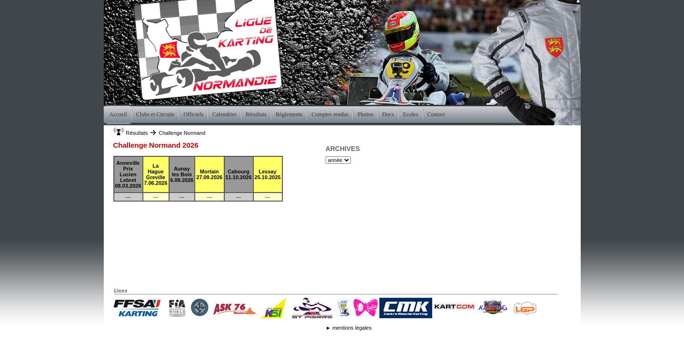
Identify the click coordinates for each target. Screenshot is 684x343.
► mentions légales (349, 328)
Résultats (137, 133)
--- (128, 197)
